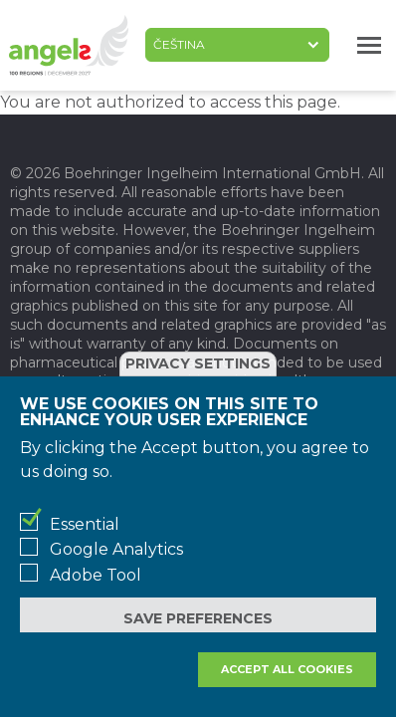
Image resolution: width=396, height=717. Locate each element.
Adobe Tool (95, 575)
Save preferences (198, 618)
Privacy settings (198, 363)
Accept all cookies (287, 669)
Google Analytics (116, 549)
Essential (84, 524)
